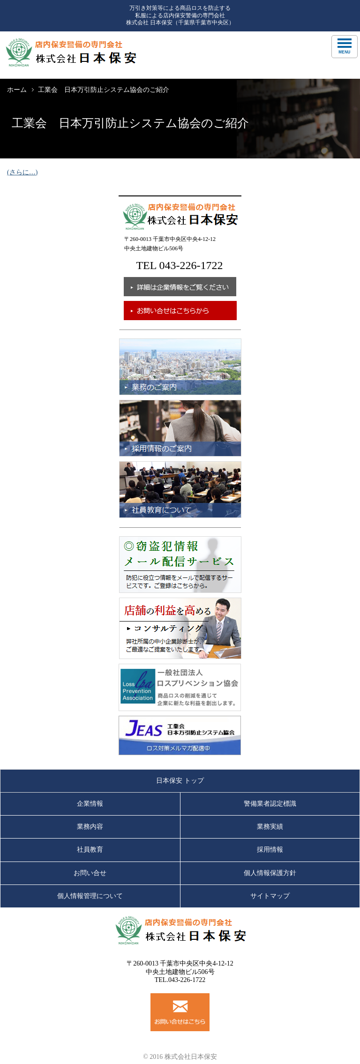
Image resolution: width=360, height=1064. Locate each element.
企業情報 (90, 803)
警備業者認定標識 (270, 803)
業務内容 (90, 826)
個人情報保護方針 (270, 873)
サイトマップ (270, 895)
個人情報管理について (90, 895)
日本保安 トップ (180, 780)
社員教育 (90, 849)
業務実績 (270, 826)
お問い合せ (90, 873)
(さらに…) (22, 172)
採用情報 (270, 849)
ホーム (17, 89)
